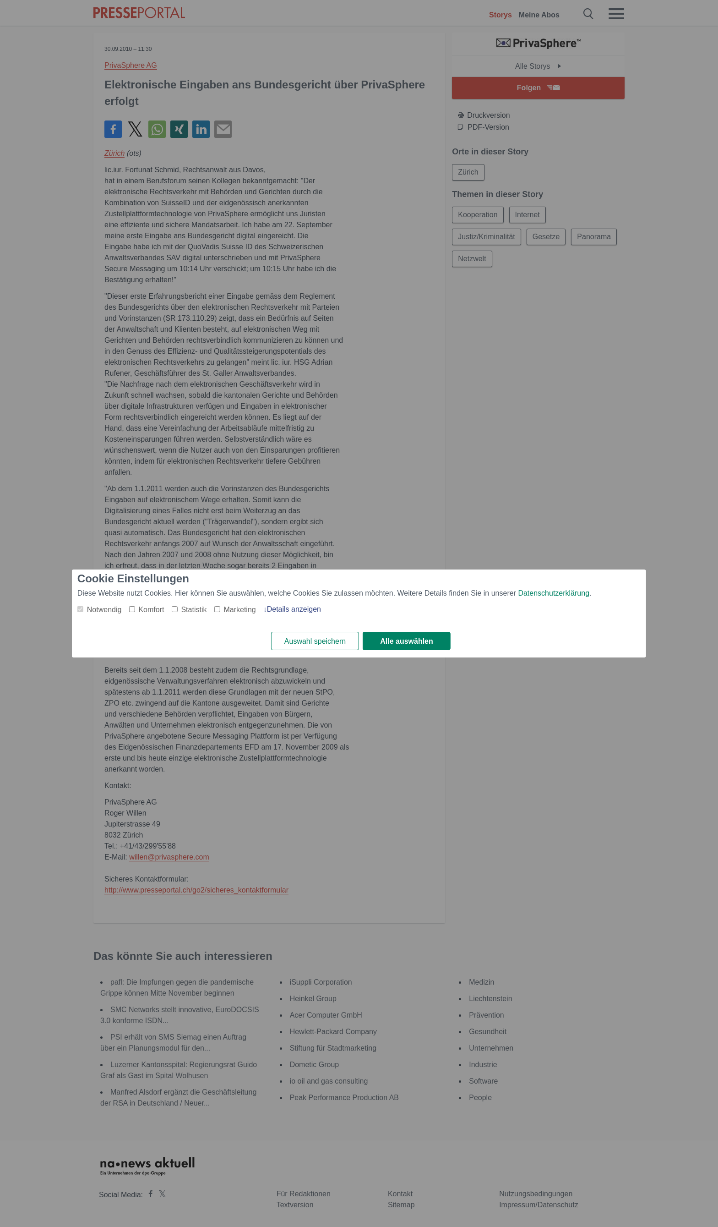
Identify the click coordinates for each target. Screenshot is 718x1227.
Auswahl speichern (315, 641)
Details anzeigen (294, 609)
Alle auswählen (406, 641)
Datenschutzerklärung (553, 593)
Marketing (239, 610)
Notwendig (104, 610)
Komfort (151, 610)
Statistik (194, 610)
